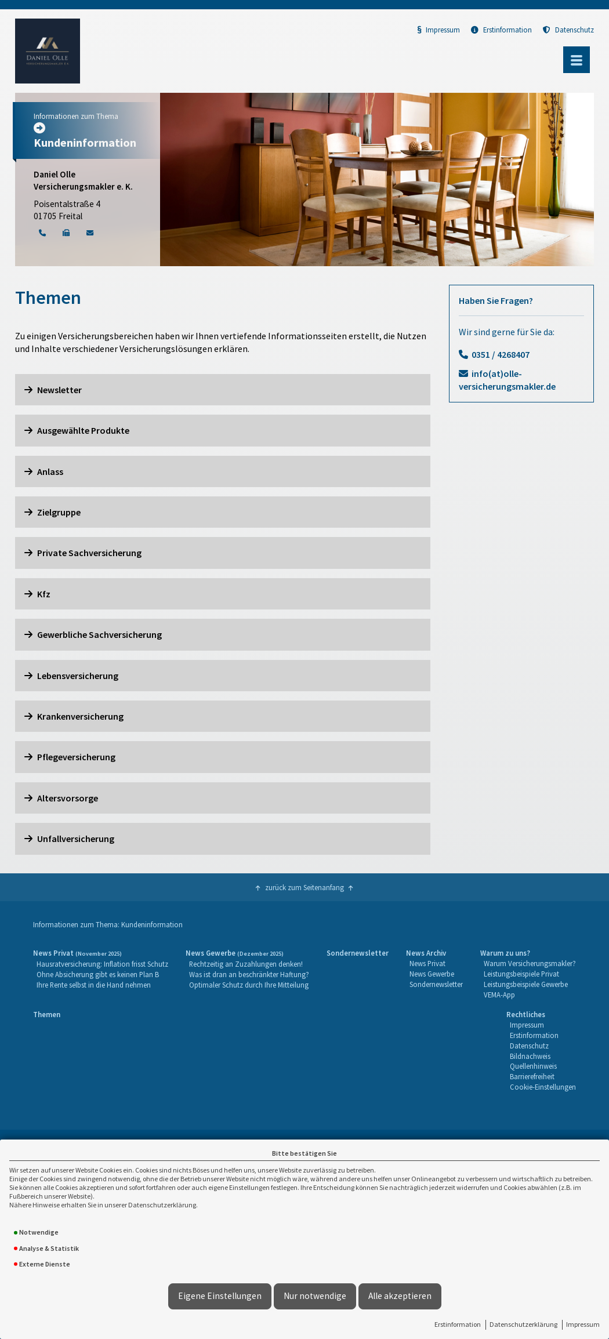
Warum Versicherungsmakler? (530, 963)
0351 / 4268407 (501, 354)
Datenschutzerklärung (523, 1324)
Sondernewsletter (358, 952)
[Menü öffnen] (576, 60)
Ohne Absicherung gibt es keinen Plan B (98, 974)
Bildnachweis (530, 1056)
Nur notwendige (315, 1295)
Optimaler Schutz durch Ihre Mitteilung (249, 984)
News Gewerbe (431, 973)
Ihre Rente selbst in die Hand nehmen (94, 984)
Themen (46, 1014)
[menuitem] (100, 974)
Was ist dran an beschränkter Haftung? (249, 974)
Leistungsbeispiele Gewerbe (526, 984)
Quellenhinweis (533, 1066)
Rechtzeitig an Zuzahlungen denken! (246, 963)
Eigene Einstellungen (220, 1295)
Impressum (583, 1324)
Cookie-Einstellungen (543, 1086)
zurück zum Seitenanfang (304, 887)
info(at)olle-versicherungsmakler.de (507, 380)
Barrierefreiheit (532, 1076)
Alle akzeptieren (400, 1295)
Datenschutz (568, 29)
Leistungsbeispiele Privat (521, 973)
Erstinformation (457, 1324)
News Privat (427, 963)
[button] (222, 389)
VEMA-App (499, 994)
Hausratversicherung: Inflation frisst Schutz (102, 963)
